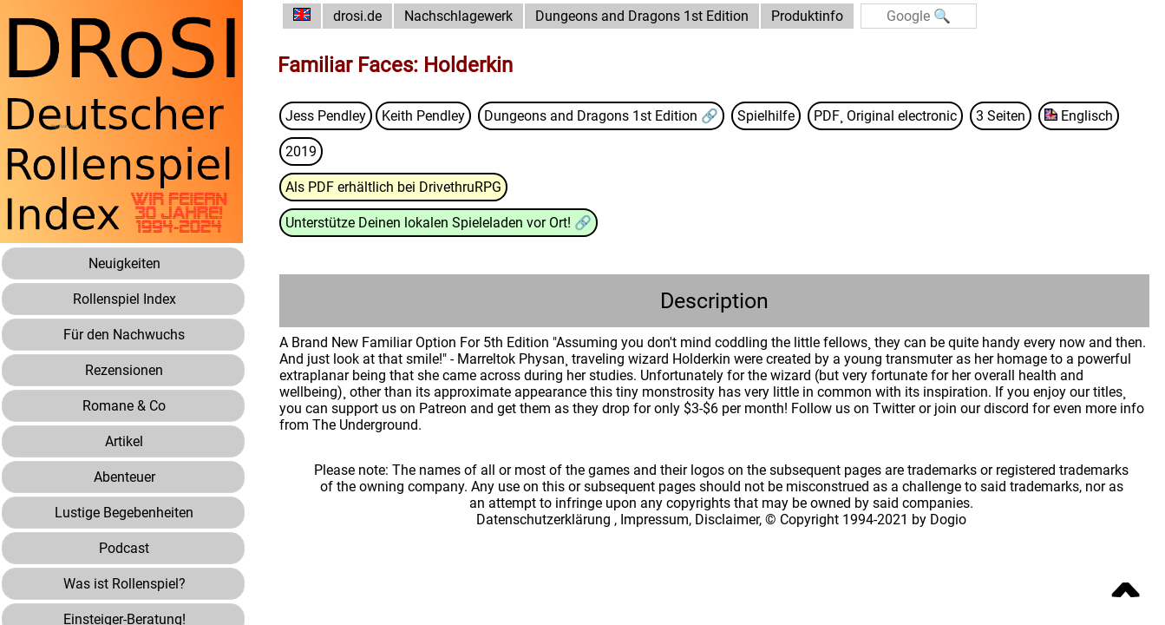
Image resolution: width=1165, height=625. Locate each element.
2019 (301, 151)
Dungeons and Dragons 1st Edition (642, 16)
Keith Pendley (423, 116)
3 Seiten (1000, 116)
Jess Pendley (325, 116)
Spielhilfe (766, 116)
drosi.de (357, 16)
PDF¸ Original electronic (885, 116)
